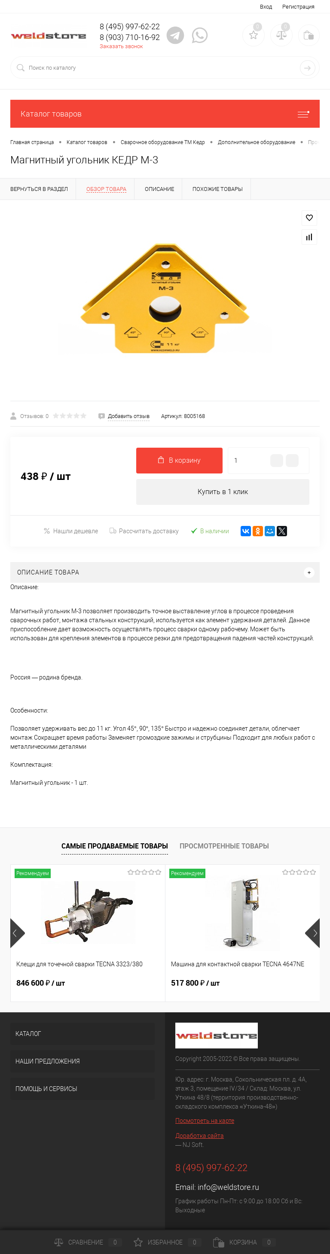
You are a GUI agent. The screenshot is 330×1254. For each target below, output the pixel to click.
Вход (266, 6)
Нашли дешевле (70, 531)
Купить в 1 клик (223, 492)
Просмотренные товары (224, 846)
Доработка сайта (199, 1135)
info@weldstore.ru (228, 1187)
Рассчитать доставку (144, 531)
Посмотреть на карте (204, 1120)
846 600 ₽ (40, 983)
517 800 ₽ (195, 983)
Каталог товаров (165, 114)
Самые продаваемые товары (114, 846)
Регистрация (298, 6)
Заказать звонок (121, 46)
